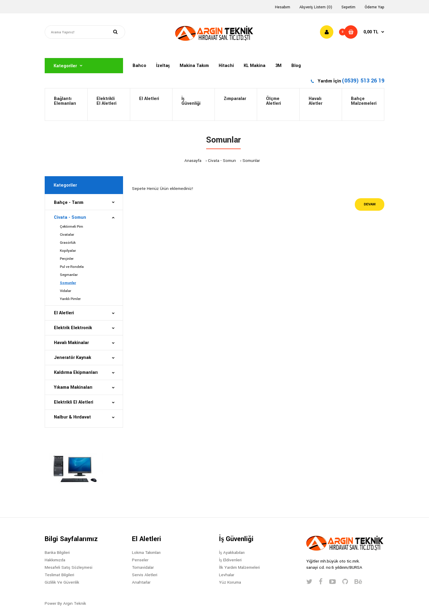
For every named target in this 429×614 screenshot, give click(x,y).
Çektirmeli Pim (71, 226)
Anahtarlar (141, 582)
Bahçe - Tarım (68, 202)
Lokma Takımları (146, 552)
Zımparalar (235, 99)
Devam (369, 204)
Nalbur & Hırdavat (72, 417)
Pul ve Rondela (72, 266)
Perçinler (67, 258)
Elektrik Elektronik (73, 328)
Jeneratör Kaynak (72, 357)
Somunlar (251, 160)
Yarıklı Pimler (70, 298)
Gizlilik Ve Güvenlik (62, 582)
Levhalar (226, 575)
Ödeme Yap (374, 7)
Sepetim (348, 7)
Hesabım (282, 7)
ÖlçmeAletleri (273, 101)
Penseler (140, 560)
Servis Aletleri (144, 575)
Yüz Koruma (230, 582)
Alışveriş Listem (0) (315, 7)
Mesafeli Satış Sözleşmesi (68, 567)
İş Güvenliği (190, 101)
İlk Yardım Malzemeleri (239, 567)
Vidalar (65, 290)
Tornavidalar (143, 567)
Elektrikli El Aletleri (106, 101)
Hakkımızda (55, 560)
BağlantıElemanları (65, 101)
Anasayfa (192, 160)
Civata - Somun (222, 160)
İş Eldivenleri (230, 560)
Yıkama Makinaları (73, 387)
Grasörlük (68, 242)
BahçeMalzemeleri (364, 101)
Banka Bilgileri (57, 552)
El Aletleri (149, 99)
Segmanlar (69, 274)
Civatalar (67, 234)
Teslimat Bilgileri (59, 575)
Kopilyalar (68, 250)
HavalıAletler (315, 101)
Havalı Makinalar (71, 343)
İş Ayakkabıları (232, 552)
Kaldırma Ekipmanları (76, 372)
